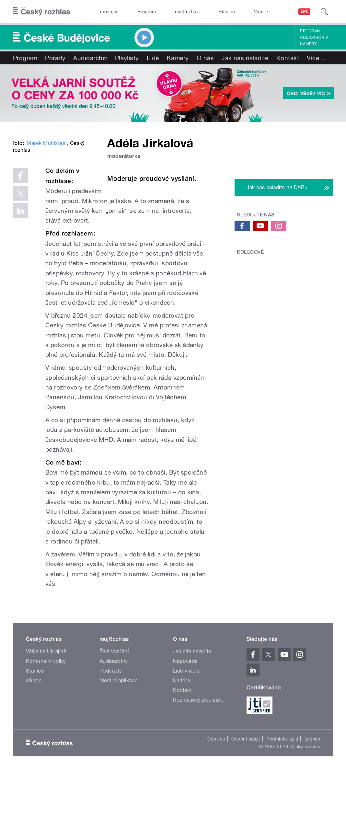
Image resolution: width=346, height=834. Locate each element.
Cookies (216, 800)
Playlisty (127, 57)
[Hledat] (324, 11)
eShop (33, 743)
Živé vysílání (114, 713)
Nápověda (185, 723)
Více (316, 57)
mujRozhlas (169, 11)
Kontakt (287, 57)
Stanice (202, 11)
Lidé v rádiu (187, 733)
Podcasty (110, 733)
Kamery (308, 44)
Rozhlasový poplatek (198, 762)
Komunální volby (46, 723)
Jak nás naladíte (245, 57)
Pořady (55, 57)
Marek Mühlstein (47, 225)
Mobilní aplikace (118, 743)
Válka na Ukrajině (46, 713)
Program (136, 11)
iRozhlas (106, 11)
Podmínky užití (282, 800)
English (312, 800)
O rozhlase (234, 11)
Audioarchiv (314, 37)
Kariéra (181, 743)
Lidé (153, 57)
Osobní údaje (245, 800)
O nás (205, 57)
